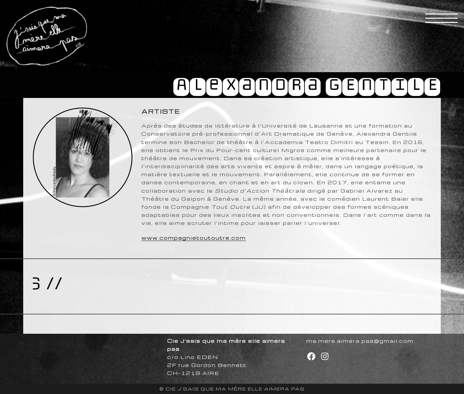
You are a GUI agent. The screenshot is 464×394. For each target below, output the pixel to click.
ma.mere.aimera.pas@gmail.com (360, 341)
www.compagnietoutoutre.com (193, 238)
